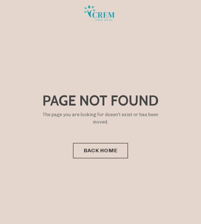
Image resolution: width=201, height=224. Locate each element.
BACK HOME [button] (100, 150)
